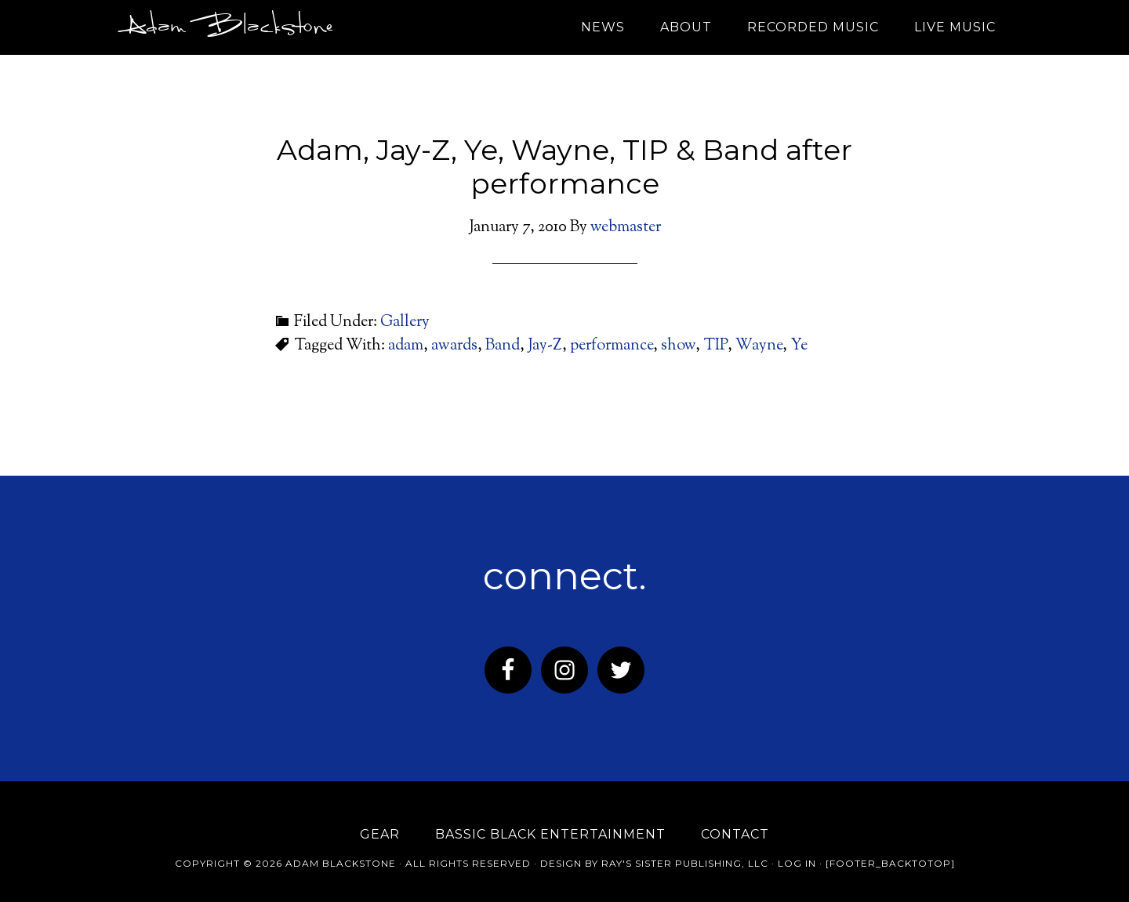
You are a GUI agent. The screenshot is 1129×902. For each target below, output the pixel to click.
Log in (797, 863)
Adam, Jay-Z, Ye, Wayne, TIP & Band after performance (564, 166)
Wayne (758, 346)
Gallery (405, 322)
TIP (715, 346)
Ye (799, 346)
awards (454, 346)
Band (502, 346)
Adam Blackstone (226, 27)
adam (405, 346)
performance (611, 346)
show (678, 346)
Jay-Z (545, 346)
